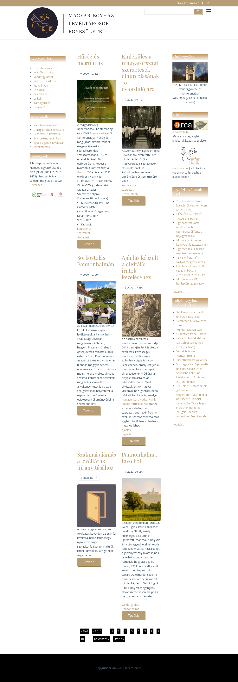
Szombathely (130, 194)
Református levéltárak (47, 134)
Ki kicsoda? (40, 94)
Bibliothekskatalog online (192, 360)
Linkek (38, 98)
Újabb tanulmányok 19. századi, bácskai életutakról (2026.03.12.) (191, 270)
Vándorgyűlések (44, 77)
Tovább (91, 245)
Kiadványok (41, 85)
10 (83, 639)
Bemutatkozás (43, 68)
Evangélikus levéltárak (47, 138)
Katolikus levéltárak (46, 125)
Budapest (83, 237)
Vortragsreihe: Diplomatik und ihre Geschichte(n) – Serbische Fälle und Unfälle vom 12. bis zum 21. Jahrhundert (192, 373)
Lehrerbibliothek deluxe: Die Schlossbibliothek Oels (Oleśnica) (191, 342)
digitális (126, 434)
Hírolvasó (39, 107)
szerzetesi (83, 233)
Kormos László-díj (45, 81)
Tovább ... (178, 292)
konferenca (84, 228)
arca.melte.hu (180, 132)
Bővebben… (37, 185)
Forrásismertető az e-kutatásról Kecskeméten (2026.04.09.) (191, 205)
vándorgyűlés (130, 604)
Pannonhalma (130, 609)
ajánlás (126, 430)
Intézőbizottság (43, 72)
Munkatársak (42, 147)
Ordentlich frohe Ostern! (191, 334)
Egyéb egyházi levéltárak (49, 142)
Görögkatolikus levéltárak (49, 130)
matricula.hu (180, 168)
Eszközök (39, 90)
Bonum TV (84, 172)
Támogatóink (42, 103)
